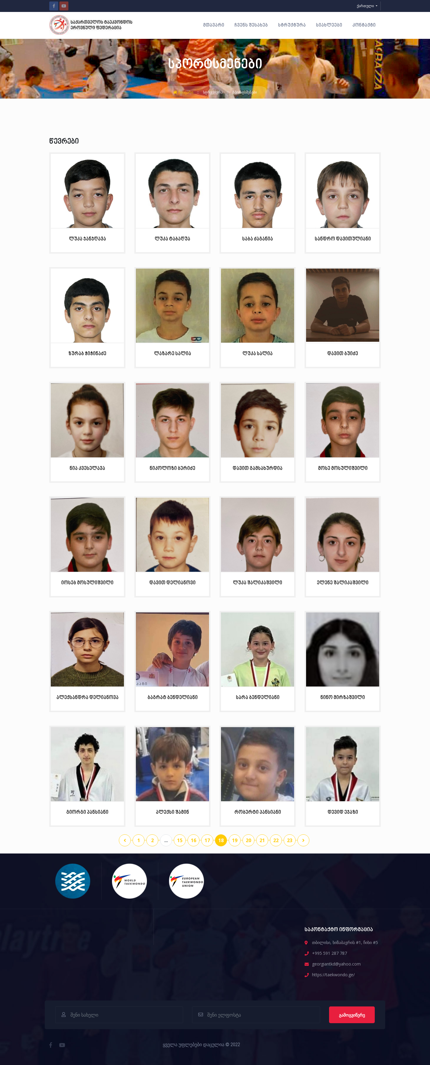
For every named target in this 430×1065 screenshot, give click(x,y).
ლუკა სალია (257, 353)
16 (193, 840)
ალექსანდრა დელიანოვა (87, 697)
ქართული (366, 5)
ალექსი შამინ (172, 812)
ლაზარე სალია (172, 353)
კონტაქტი (364, 25)
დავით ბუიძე (342, 353)
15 (179, 840)
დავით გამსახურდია (257, 468)
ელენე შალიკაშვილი (342, 583)
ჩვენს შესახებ (251, 25)
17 (207, 840)
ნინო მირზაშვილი (342, 697)
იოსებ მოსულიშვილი (87, 583)
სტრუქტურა (292, 25)
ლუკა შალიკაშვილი (257, 583)
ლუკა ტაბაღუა (172, 239)
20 (248, 840)
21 (262, 840)
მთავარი (213, 25)
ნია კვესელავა (87, 468)
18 (221, 840)
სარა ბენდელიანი (258, 697)
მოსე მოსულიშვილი (343, 468)
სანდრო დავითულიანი (343, 239)
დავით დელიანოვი (172, 583)
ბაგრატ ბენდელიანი (173, 697)
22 (276, 840)
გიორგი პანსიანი (87, 812)
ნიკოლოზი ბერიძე (172, 468)
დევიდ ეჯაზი (343, 812)
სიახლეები (329, 25)
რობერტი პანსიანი (257, 812)
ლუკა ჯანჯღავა (87, 239)
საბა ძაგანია (257, 239)
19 (234, 840)
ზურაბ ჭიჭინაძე (87, 353)
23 (289, 840)
